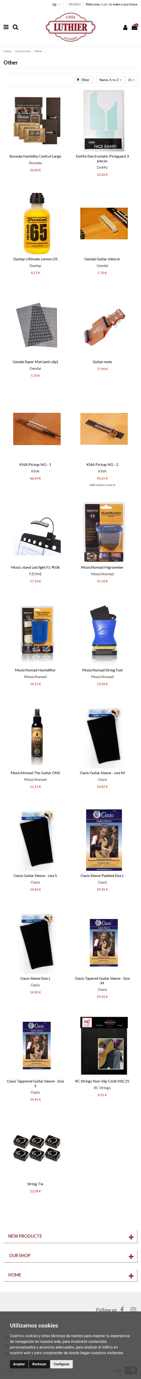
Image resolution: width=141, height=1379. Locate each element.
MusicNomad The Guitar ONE (35, 772)
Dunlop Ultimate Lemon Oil (35, 259)
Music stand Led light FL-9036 (35, 567)
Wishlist (75, 4)
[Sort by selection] (110, 79)
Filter (83, 80)
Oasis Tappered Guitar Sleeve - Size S (35, 1083)
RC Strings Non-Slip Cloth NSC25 (102, 1081)
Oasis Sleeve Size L (35, 978)
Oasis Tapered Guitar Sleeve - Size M (102, 980)
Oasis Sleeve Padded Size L (102, 875)
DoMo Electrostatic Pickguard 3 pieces (102, 158)
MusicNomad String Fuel (102, 670)
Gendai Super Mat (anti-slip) (35, 361)
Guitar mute (102, 361)
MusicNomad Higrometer (102, 567)
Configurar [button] (61, 1364)
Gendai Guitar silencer (102, 259)
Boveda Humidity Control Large (35, 156)
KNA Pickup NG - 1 (35, 464)
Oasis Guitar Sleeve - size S (35, 875)
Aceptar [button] (19, 1364)
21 (131, 80)
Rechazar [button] (39, 1364)
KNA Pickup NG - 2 (102, 464)
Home (14, 1274)
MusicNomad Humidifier (35, 670)
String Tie (35, 1183)
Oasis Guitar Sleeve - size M (102, 772)
